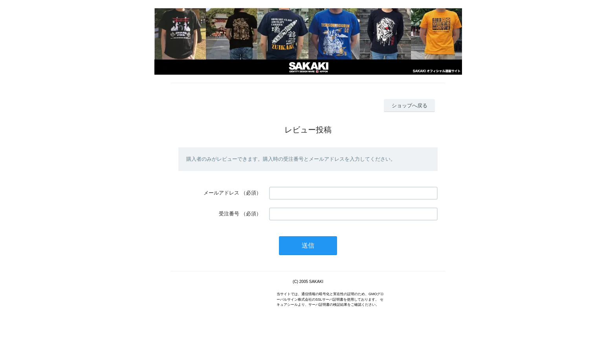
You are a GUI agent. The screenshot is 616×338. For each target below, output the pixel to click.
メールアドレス (221, 193)
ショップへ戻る (409, 105)
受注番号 (229, 214)
